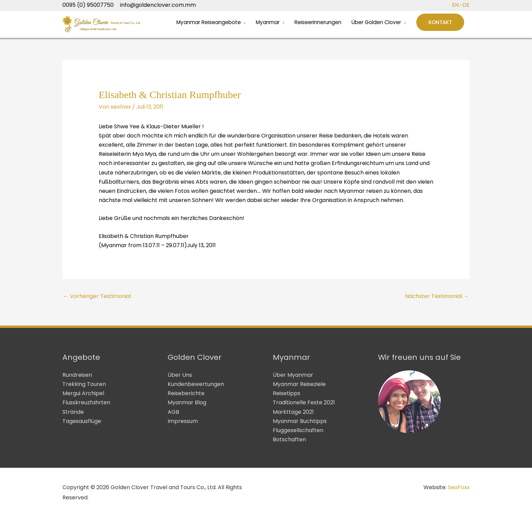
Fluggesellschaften (298, 430)
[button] (440, 24)
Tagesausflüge (81, 421)
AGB (173, 412)
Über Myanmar (293, 375)
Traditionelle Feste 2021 (304, 402)
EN (455, 5)
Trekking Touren (84, 384)
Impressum (183, 421)
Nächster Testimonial (437, 296)
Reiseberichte (186, 393)
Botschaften (289, 439)
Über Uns (180, 375)
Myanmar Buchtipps (300, 421)
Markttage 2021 (293, 412)
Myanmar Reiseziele (299, 384)
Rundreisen (77, 375)
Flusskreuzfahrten (86, 402)
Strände (73, 412)
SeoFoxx (459, 487)
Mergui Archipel (83, 393)
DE (466, 5)
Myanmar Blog (187, 402)
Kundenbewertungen (196, 384)
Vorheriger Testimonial (97, 296)
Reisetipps (286, 393)
